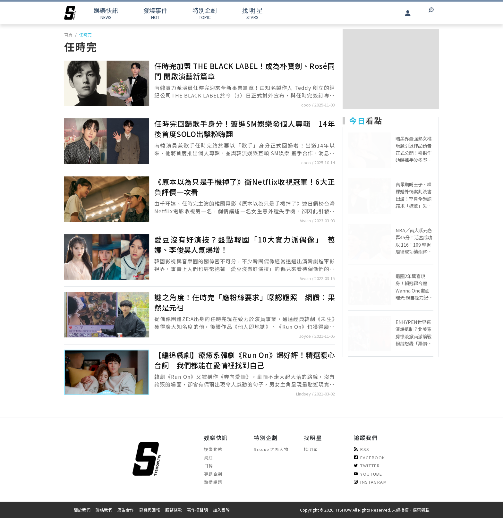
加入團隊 (221, 510)
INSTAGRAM (370, 482)
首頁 (68, 34)
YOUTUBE (368, 474)
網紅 (208, 457)
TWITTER (367, 466)
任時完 (85, 34)
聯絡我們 (104, 510)
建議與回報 (149, 510)
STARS (252, 13)
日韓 (208, 466)
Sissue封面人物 (271, 449)
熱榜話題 (213, 482)
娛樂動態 (213, 449)
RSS (362, 449)
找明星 (311, 449)
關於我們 (82, 510)
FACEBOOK (369, 457)
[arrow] (70, 13)
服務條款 (173, 510)
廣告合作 (125, 510)
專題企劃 (213, 474)
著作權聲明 (197, 510)
